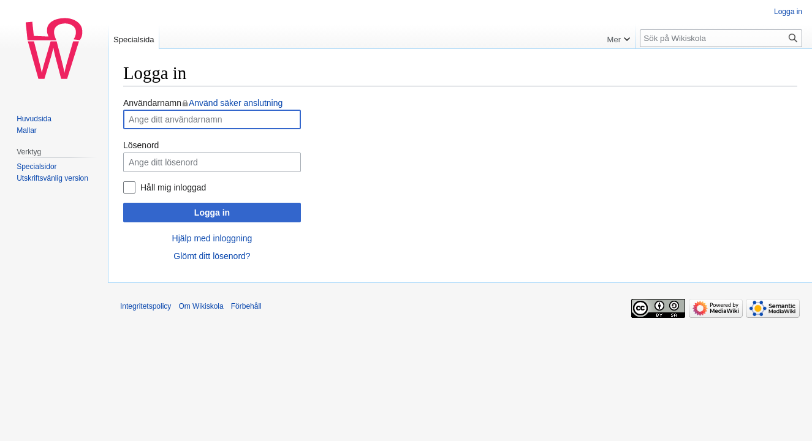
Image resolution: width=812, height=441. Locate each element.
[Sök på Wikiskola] (721, 38)
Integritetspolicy (145, 306)
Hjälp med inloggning (212, 238)
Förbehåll (246, 306)
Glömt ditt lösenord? (211, 256)
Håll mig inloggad (173, 187)
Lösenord (141, 145)
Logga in (212, 212)
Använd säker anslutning (236, 103)
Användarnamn (203, 103)
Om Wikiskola (200, 306)
